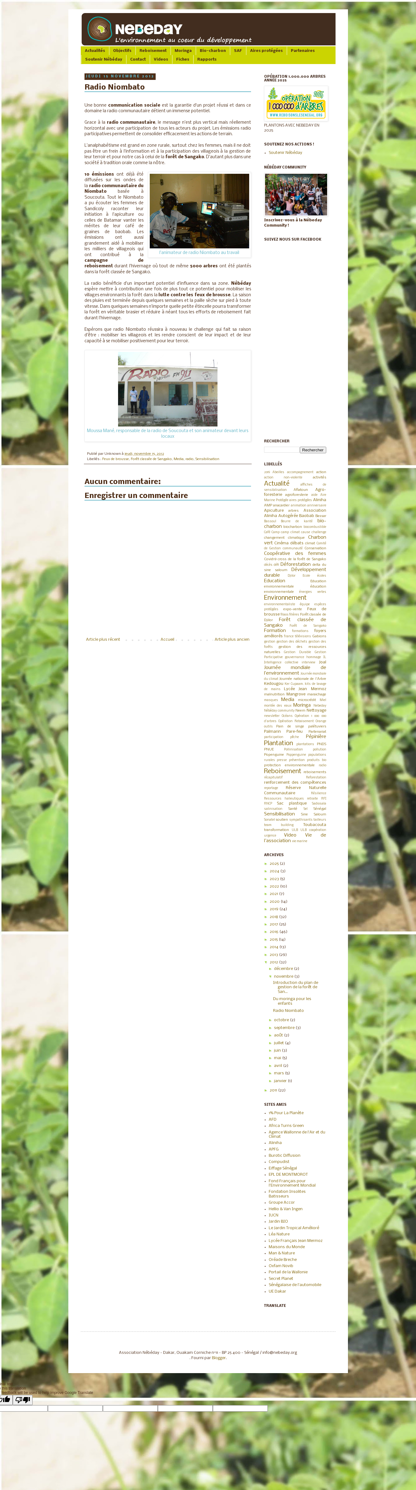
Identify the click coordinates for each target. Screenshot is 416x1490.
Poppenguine (296, 755)
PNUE (269, 749)
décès (268, 565)
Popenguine (274, 755)
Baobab (306, 516)
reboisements (315, 772)
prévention (297, 760)
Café (267, 532)
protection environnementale (289, 765)
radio (189, 459)
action (321, 472)
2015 (274, 940)
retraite (312, 798)
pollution (319, 749)
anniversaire (316, 505)
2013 (274, 955)
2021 (274, 894)
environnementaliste (279, 604)
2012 (274, 962)
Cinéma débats (289, 543)
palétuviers (317, 726)
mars (279, 1073)
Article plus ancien (232, 640)
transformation (276, 830)
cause (305, 532)
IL (324, 657)
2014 (274, 947)
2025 (275, 864)
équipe (305, 604)
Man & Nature (282, 1253)
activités (319, 477)
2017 (274, 924)
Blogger (219, 1358)
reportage (271, 788)
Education (274, 581)
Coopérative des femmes (295, 553)
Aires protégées (266, 51)
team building (279, 825)
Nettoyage (316, 710)
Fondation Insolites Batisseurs (287, 1194)
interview (308, 662)
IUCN (273, 1215)
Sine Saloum (313, 814)
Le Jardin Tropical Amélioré (294, 1228)
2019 (267, 472)
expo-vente (292, 609)
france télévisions (297, 636)
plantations (305, 744)
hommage (313, 657)
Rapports (207, 60)
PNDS (321, 744)
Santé (292, 809)
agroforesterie (296, 495)
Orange (321, 721)
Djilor (291, 576)
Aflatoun (301, 490)
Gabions (319, 636)
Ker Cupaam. (294, 684)
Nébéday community (279, 711)
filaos (285, 614)
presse (282, 760)
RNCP (268, 803)
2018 (274, 917)
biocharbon (292, 527)
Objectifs (122, 51)
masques (271, 700)
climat (310, 543)
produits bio (316, 760)
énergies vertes (312, 592)
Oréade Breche (283, 1260)
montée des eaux (277, 706)
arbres (293, 511)
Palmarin (272, 732)
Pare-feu (294, 732)
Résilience (318, 793)
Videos (161, 60)
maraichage (316, 694)
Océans (287, 716)
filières (294, 614)
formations (300, 631)
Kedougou (273, 684)
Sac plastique (292, 803)
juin (278, 1051)
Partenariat (317, 732)
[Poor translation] (23, 1400)
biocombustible (315, 527)
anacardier (281, 505)
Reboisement (153, 51)
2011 (274, 1090)
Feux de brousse (115, 459)
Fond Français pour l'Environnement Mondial (292, 1183)
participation (273, 737)
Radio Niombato (288, 1011)
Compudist (279, 1162)
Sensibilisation (207, 459)
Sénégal (319, 809)
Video (290, 835)
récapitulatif (273, 777)
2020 (275, 902)
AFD (273, 1120)
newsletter (272, 716)
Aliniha (319, 500)
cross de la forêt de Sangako (302, 559)
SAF (238, 51)
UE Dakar (277, 1291)
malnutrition (274, 694)
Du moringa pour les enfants (292, 1001)
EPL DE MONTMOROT (288, 1175)
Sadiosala (319, 803)
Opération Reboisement (296, 721)
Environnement (285, 598)
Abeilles (278, 472)
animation (298, 505)
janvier (281, 1081)
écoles (321, 576)
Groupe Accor (282, 1203)
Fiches (182, 60)
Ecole (306, 576)
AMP (268, 505)
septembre (284, 1028)
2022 (275, 886)
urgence (270, 835)
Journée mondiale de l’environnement (295, 670)
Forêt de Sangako (308, 626)
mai (278, 1058)
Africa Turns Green (286, 1126)
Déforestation (296, 564)
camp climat (290, 532)
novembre (284, 977)
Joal (322, 662)
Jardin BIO (278, 1222)
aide (314, 495)
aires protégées (300, 500)
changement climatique (284, 538)
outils (268, 726)
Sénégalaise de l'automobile (295, 1285)
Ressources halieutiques (284, 798)
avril (278, 1066)
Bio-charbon (213, 51)
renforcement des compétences (295, 783)
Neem (300, 711)
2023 (275, 879)
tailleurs (319, 820)
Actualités (95, 51)
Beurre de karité (297, 521)
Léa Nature (279, 1234)
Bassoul (270, 521)
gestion (269, 642)
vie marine (299, 841)
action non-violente (283, 477)
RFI (323, 798)
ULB (295, 830)
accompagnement (300, 472)
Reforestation (316, 777)
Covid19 (270, 559)
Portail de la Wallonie (288, 1272)
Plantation (278, 743)
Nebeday (319, 706)
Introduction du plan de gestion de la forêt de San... (295, 987)
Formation (275, 630)
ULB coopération (313, 830)
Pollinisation (293, 749)
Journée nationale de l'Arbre (302, 679)
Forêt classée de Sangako (151, 459)
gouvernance (294, 657)
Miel (323, 700)
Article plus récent (103, 640)
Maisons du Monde (287, 1247)
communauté (293, 548)
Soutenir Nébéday (103, 60)
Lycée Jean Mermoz (305, 689)
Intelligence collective (281, 662)
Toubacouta (314, 825)
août (279, 1035)
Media (179, 459)
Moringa (183, 51)
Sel (306, 809)
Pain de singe (290, 726)
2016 (274, 932)
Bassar (320, 516)
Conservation (315, 548)
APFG (274, 1149)
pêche (294, 737)
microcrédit (307, 700)
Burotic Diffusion (284, 1156)
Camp (276, 532)
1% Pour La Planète (286, 1113)
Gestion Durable (297, 652)
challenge (319, 532)
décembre (284, 969)
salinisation (273, 809)
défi (276, 565)
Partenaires (303, 51)
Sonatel (269, 820)
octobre (282, 1020)
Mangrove (295, 694)
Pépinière (316, 736)
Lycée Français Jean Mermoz (295, 1241)
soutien (282, 820)
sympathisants (301, 820)
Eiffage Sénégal (283, 1168)
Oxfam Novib (281, 1266)
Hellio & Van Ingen (286, 1209)
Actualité (277, 484)
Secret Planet (281, 1279)
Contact (138, 60)
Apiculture (274, 511)
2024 (275, 871)
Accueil (167, 640)
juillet (279, 1043)
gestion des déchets (292, 642)
